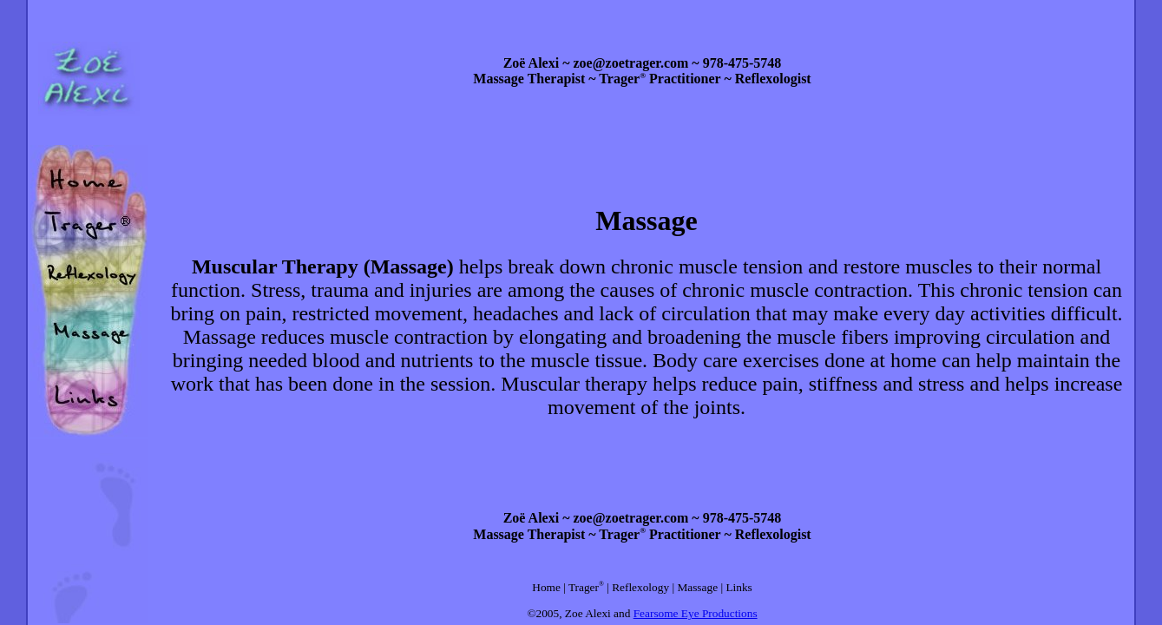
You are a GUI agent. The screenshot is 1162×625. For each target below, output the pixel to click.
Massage (697, 587)
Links (738, 587)
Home (546, 587)
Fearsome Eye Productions (696, 613)
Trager (583, 587)
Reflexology (640, 587)
